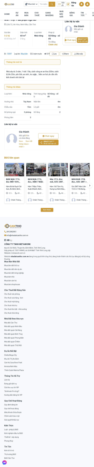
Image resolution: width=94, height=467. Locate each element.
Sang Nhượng (49, 14)
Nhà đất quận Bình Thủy (13, 334)
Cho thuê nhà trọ (10, 305)
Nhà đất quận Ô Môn (12, 342)
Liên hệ (7, 380)
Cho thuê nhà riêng (11, 313)
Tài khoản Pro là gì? (11, 391)
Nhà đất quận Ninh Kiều (13, 326)
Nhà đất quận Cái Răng (13, 330)
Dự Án (17, 14)
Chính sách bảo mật (12, 416)
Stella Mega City (10, 355)
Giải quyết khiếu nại (11, 420)
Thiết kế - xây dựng (11, 437)
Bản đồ (61, 4)
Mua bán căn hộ (10, 281)
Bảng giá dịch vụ (10, 384)
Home (7, 14)
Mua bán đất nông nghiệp (14, 273)
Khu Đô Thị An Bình (11, 359)
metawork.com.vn (18, 253)
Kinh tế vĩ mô (9, 450)
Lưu (54, 54)
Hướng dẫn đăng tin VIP (13, 395)
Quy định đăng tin (11, 405)
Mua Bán (26, 14)
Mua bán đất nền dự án (13, 269)
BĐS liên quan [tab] (11, 157)
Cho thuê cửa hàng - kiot (13, 298)
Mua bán (24, 54)
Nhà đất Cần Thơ (10, 323)
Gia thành (24, 132)
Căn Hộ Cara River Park (13, 363)
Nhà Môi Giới (61, 14)
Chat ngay (48, 136)
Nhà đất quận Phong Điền (14, 338)
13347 (9, 54)
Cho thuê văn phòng (12, 294)
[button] (89, 185)
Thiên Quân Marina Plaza (14, 370)
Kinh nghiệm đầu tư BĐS (13, 433)
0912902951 (10, 232)
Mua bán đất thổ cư (11, 265)
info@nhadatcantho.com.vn (16, 235)
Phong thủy (8, 441)
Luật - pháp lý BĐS (11, 430)
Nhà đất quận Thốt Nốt (13, 345)
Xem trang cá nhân (22, 144)
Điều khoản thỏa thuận (13, 412)
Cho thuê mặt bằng (11, 302)
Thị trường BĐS (10, 454)
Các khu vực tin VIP (11, 387)
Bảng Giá (72, 14)
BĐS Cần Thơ (9, 458)
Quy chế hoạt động (11, 409)
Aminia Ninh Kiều (10, 366)
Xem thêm (47, 210)
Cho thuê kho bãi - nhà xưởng (15, 309)
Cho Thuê (37, 14)
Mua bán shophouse (12, 284)
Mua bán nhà (9, 277)
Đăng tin (71, 4)
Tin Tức (83, 14)
